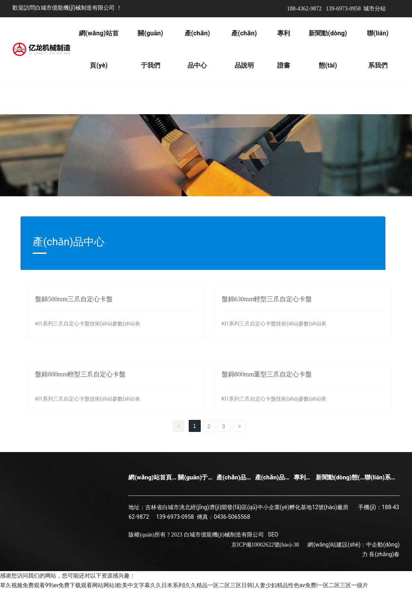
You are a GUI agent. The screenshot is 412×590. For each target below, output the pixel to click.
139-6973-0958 (343, 9)
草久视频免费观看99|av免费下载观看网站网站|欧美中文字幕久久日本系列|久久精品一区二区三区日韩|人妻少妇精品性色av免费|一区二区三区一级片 (184, 585)
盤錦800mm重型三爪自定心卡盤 (267, 374)
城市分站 (374, 9)
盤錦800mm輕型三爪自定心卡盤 (80, 374)
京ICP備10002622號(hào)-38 (265, 545)
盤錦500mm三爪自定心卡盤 (74, 299)
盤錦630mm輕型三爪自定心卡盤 (267, 299)
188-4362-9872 (304, 9)
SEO (273, 534)
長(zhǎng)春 (384, 554)
